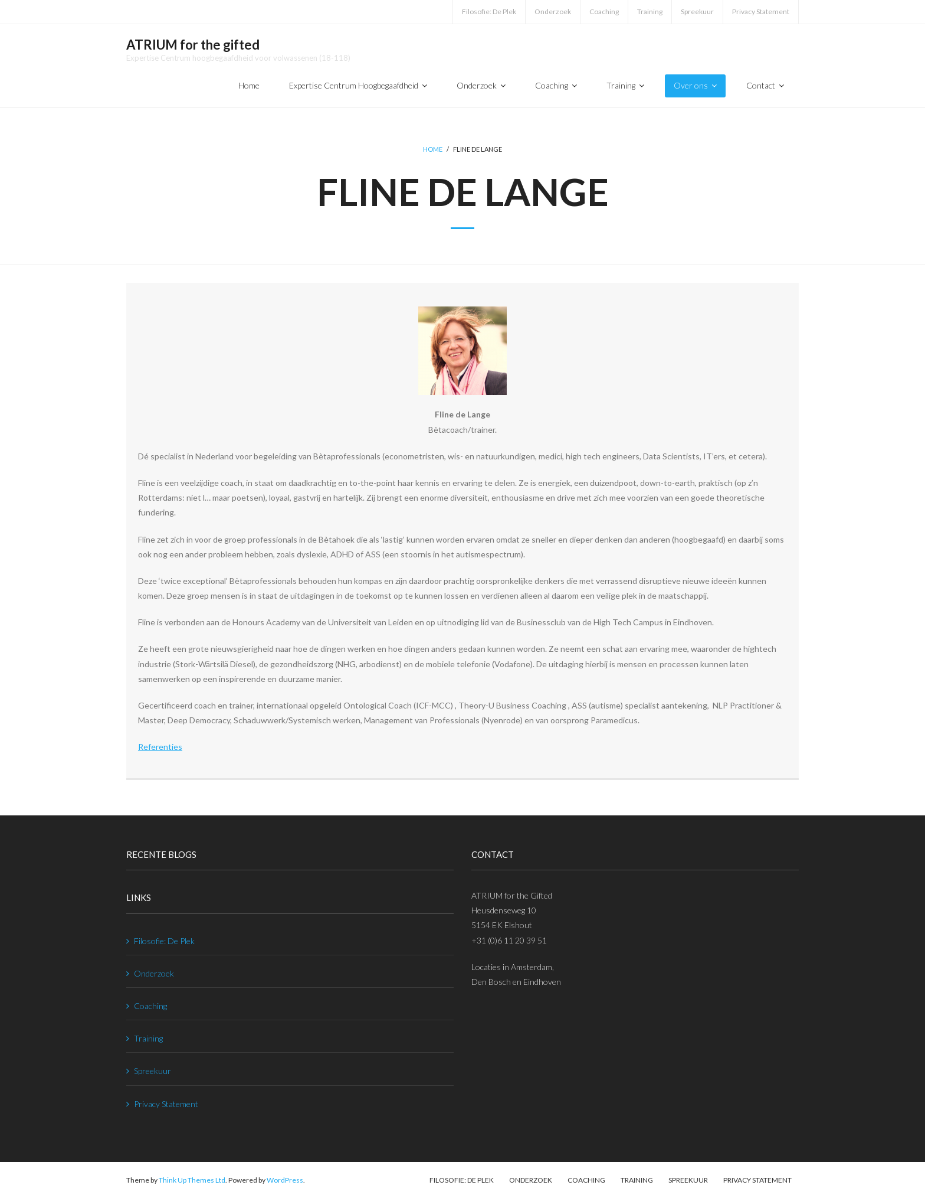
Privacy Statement (760, 11)
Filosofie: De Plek (489, 11)
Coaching (604, 11)
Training (649, 11)
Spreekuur (697, 11)
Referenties (160, 747)
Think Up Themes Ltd (192, 1180)
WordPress (285, 1180)
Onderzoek (552, 11)
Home (432, 149)
